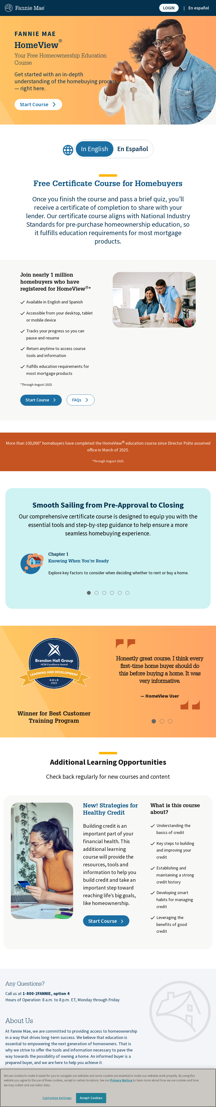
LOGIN (169, 8)
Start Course (38, 104)
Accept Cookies (91, 1098)
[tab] (89, 593)
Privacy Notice (121, 1080)
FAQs (80, 400)
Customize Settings (56, 1098)
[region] (108, 1088)
